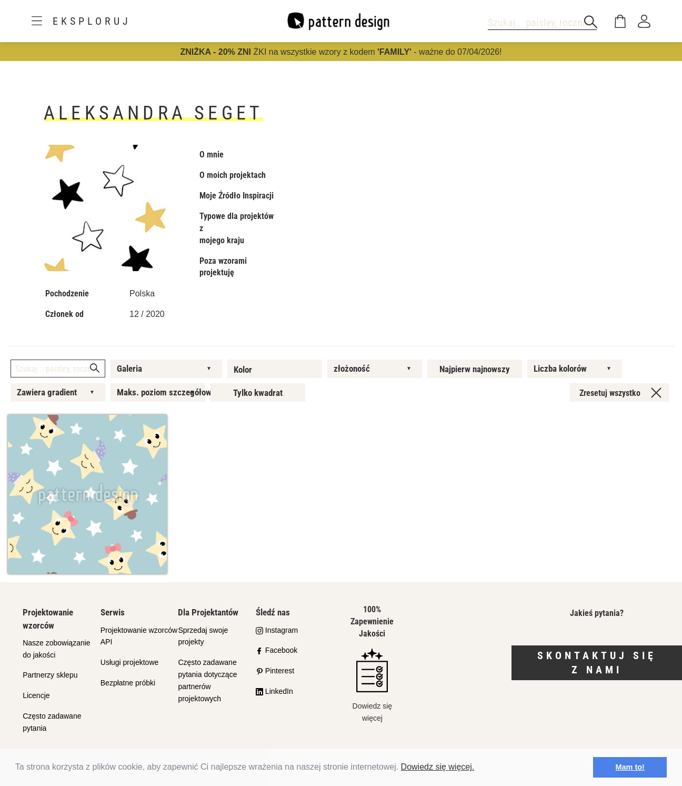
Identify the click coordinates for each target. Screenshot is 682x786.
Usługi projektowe (130, 662)
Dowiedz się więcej (372, 685)
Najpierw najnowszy (474, 369)
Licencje (36, 695)
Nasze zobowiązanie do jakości (56, 649)
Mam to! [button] (630, 767)
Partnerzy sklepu (50, 675)
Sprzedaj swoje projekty (203, 636)
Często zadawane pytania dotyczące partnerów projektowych (207, 680)
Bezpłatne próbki (128, 683)
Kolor (243, 369)
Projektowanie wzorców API (139, 636)
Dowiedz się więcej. (438, 766)
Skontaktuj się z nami (596, 662)
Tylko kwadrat (258, 392)
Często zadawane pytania (52, 722)
